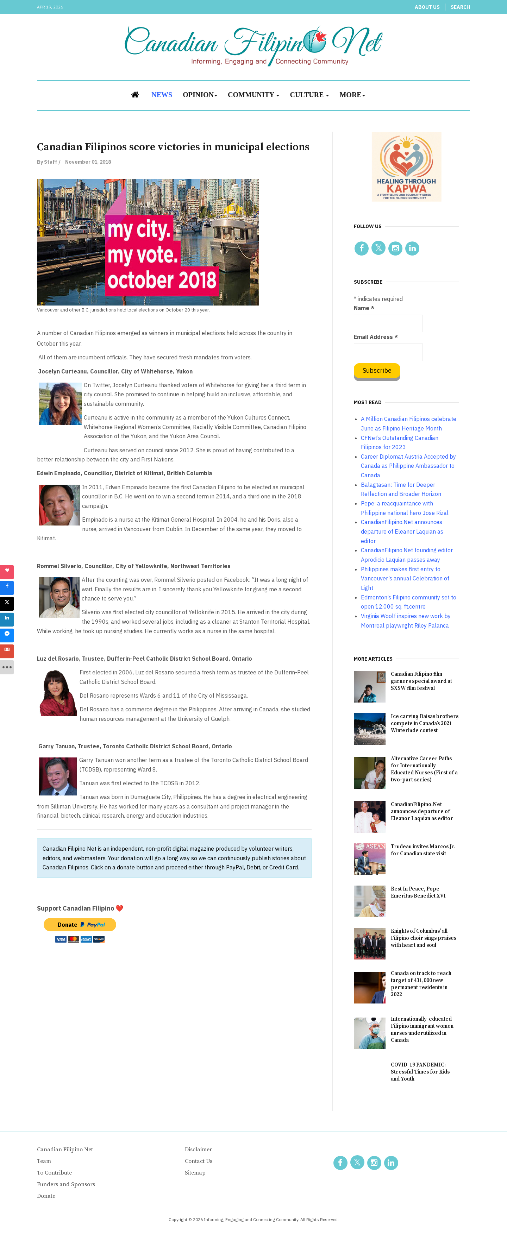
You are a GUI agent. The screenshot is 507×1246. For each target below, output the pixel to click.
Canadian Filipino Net (65, 1149)
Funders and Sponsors (66, 1184)
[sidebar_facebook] (7, 588)
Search (460, 7)
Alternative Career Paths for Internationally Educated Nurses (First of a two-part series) (424, 769)
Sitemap (195, 1172)
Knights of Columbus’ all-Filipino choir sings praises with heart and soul (423, 938)
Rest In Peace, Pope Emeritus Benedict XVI (418, 892)
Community (253, 95)
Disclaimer (198, 1149)
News (161, 95)
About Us (427, 7)
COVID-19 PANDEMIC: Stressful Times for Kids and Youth (420, 1072)
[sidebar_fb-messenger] (7, 636)
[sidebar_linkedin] (7, 620)
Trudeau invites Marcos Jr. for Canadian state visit (423, 850)
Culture (309, 95)
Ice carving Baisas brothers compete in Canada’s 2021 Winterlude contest (424, 723)
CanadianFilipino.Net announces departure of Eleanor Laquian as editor (422, 811)
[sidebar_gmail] (7, 651)
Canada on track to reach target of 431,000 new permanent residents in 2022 (421, 984)
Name (364, 308)
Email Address (376, 336)
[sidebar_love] (7, 572)
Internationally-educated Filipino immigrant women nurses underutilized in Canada (422, 1030)
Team (44, 1161)
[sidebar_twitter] (7, 604)
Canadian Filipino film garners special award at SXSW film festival (421, 681)
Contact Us (198, 1161)
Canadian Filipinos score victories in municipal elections (173, 147)
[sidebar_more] (7, 667)
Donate (46, 1196)
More (352, 95)
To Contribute (54, 1172)
